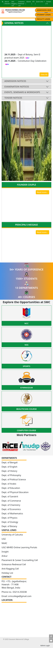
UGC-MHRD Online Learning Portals (19, 547)
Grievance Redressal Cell (14, 564)
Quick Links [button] (39, 2)
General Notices (13, 23)
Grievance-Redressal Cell (21, 4)
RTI (33, 2)
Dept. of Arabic (9, 483)
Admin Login (45, 645)
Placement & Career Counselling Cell (20, 560)
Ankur (5, 555)
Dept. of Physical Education (15, 492)
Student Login (44, 14)
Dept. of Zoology (10, 522)
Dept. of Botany (9, 526)
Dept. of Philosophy (11, 475)
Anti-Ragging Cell (14, 4)
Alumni (28, 2)
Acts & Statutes (7, 3)
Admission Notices (15, 81)
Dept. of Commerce (11, 500)
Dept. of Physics (9, 517)
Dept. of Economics (11, 509)
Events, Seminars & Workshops (22, 92)
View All (44, 74)
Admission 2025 (44, 10)
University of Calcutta (12, 534)
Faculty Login (43, 19)
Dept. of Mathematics (12, 513)
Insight (5, 551)
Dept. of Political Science (14, 479)
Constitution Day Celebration (32, 61)
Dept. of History (9, 471)
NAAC (4, 543)
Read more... (42, 192)
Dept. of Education (11, 488)
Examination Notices (16, 86)
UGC (4, 538)
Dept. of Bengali (10, 462)
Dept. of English (9, 466)
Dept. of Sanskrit (10, 496)
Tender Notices (13, 97)
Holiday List (7, 572)
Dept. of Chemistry (11, 505)
